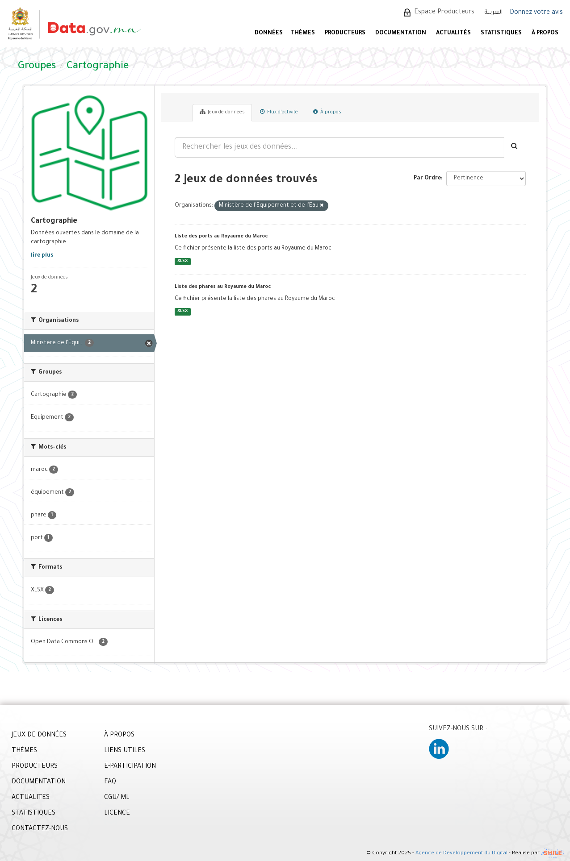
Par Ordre (427, 178)
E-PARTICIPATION (130, 766)
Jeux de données (222, 112)
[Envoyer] (515, 147)
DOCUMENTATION (400, 33)
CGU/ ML (117, 798)
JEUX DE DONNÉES (39, 735)
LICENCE (117, 813)
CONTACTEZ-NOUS (40, 829)
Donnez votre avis (536, 13)
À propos (327, 112)
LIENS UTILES (124, 751)
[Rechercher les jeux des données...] (339, 147)
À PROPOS (545, 33)
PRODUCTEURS (345, 33)
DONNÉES (269, 33)
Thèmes (302, 33)
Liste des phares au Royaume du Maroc (223, 287)
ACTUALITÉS (453, 33)
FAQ (110, 782)
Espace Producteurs (444, 12)
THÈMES (24, 751)
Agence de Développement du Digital (461, 854)
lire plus (42, 256)
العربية (494, 12)
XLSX (182, 261)
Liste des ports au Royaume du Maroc (221, 236)
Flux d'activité (279, 112)
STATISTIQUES (501, 33)
